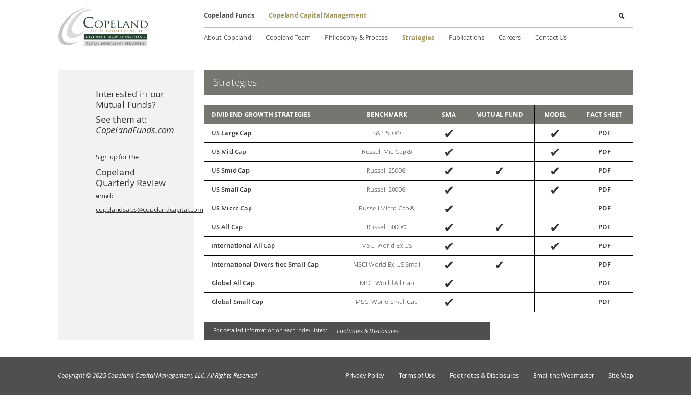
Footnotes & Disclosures (368, 331)
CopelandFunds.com (135, 130)
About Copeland (227, 38)
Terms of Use (417, 376)
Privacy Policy (365, 376)
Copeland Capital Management (318, 15)
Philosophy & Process (356, 38)
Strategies (418, 38)
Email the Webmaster (563, 376)
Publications (466, 38)
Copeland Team (288, 38)
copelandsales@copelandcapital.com (149, 210)
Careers (510, 38)
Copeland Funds (229, 15)
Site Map (620, 376)
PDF (604, 133)
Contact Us (551, 38)
